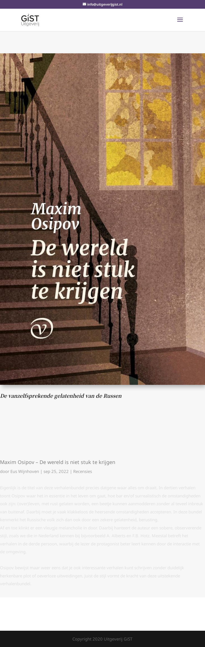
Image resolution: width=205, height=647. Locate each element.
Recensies (82, 471)
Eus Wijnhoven (24, 471)
